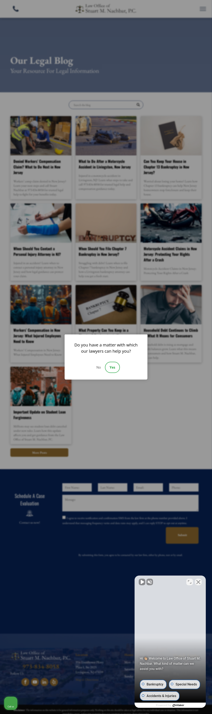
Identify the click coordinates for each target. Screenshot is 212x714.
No (98, 367)
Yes (112, 367)
